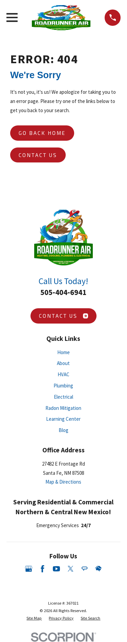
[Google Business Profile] (28, 568)
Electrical (63, 397)
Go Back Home (42, 133)
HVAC (63, 374)
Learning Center (63, 419)
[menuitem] (34, 618)
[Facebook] (42, 568)
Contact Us (38, 155)
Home (63, 352)
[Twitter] (70, 568)
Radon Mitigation (63, 408)
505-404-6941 (63, 292)
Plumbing (63, 385)
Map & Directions (63, 482)
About (63, 363)
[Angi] (84, 568)
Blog (63, 430)
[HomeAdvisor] (98, 568)
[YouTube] (56, 568)
